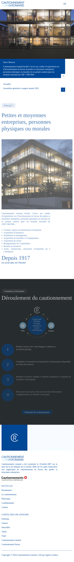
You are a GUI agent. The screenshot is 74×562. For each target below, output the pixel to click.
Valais (4, 531)
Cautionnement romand (11, 540)
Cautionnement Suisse (11, 544)
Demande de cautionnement (37, 412)
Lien (63, 76)
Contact (5, 507)
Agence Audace (51, 555)
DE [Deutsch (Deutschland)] (64, 4)
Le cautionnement (9, 494)
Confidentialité (8, 503)
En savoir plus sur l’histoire (14, 269)
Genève (5, 523)
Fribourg (5, 519)
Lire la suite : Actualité (63, 90)
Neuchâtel (6, 527)
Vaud (4, 536)
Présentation (7, 490)
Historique (6, 499)
